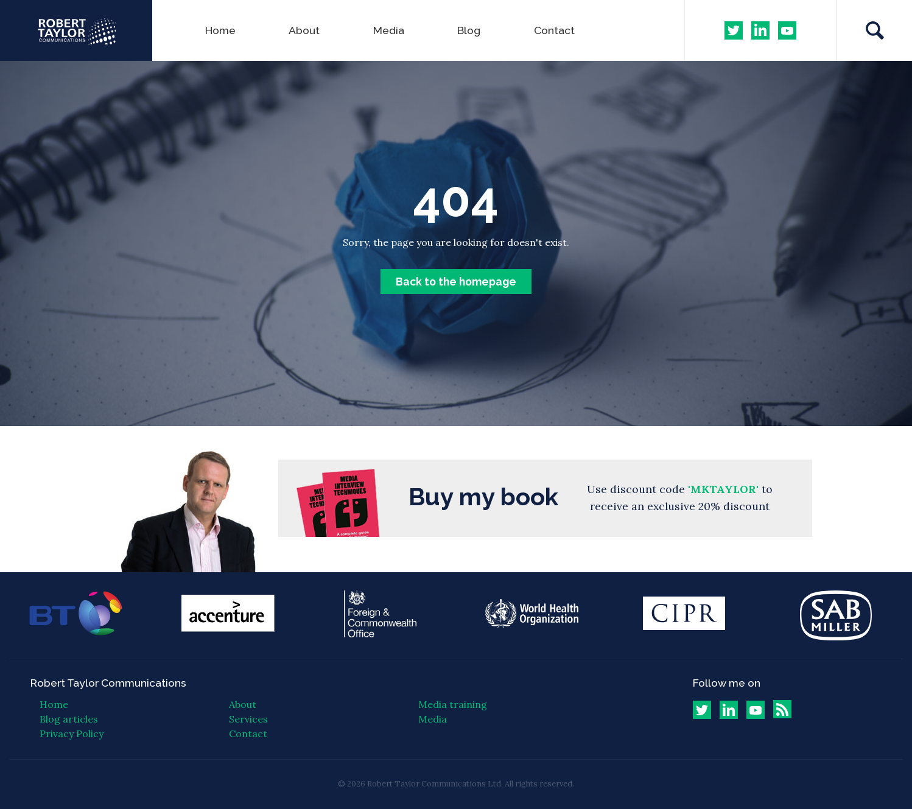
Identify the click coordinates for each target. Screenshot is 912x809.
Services (248, 719)
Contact (554, 30)
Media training (452, 704)
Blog (468, 30)
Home (220, 30)
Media (388, 30)
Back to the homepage (456, 281)
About (304, 30)
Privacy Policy (71, 733)
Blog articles (69, 719)
